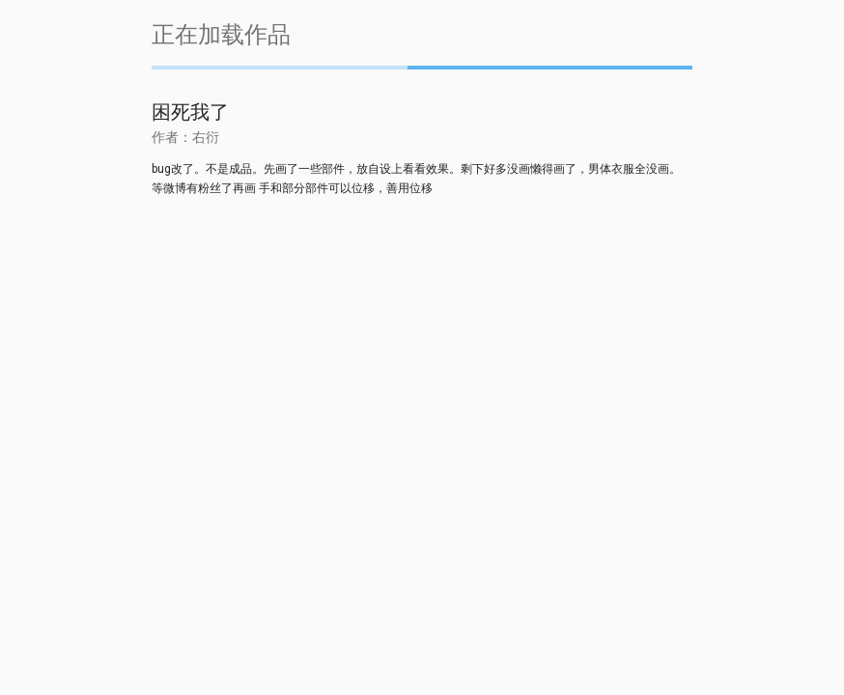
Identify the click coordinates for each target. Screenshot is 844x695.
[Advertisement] (422, 365)
